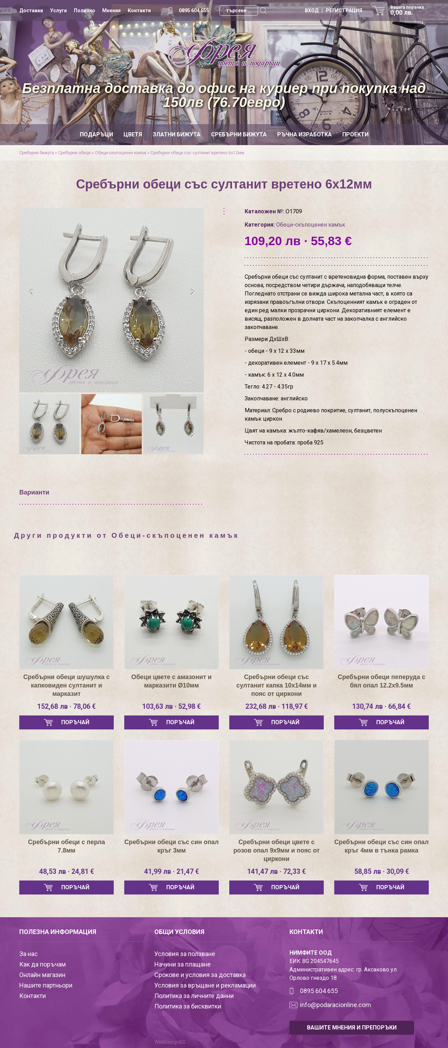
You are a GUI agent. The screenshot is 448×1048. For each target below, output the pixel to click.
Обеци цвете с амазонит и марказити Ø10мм (171, 681)
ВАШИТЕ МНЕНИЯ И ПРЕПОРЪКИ (352, 1027)
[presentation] (30, 293)
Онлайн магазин (42, 974)
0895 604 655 (194, 10)
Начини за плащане (182, 964)
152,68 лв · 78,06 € (66, 707)
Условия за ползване (184, 953)
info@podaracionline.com (335, 1004)
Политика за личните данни (194, 995)
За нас (28, 953)
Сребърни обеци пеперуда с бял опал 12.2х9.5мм (381, 681)
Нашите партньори (45, 985)
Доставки (31, 10)
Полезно (84, 10)
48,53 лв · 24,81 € (66, 872)
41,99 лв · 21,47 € (171, 872)
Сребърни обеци (74, 152)
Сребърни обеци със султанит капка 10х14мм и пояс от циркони (276, 685)
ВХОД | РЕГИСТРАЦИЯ (333, 10)
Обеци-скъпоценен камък (120, 152)
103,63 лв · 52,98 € (171, 707)
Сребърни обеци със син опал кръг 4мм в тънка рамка (381, 846)
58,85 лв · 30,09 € (381, 872)
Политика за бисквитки (187, 1006)
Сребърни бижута (239, 134)
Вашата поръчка (409, 10)
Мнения (111, 10)
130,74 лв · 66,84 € (381, 707)
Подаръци (96, 134)
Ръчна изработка (304, 134)
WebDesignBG (170, 1042)
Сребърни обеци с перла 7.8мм (67, 846)
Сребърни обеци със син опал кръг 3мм (171, 846)
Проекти (355, 134)
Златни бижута (177, 134)
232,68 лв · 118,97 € (276, 707)
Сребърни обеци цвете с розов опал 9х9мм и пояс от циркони (276, 850)
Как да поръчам (42, 964)
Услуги (58, 10)
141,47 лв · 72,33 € (276, 872)
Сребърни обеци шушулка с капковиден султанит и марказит (66, 685)
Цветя (133, 134)
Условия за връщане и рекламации (205, 985)
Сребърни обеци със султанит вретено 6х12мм (197, 152)
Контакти (139, 10)
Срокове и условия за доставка (200, 974)
